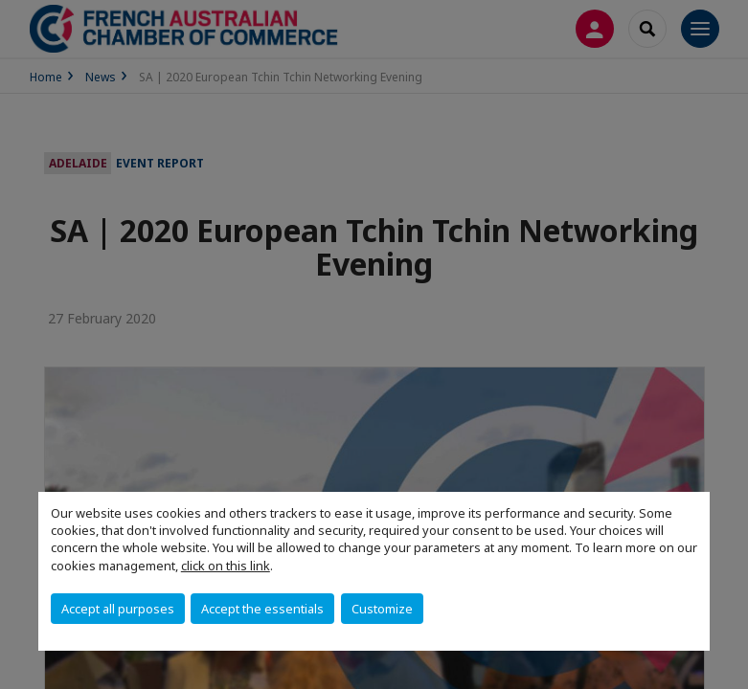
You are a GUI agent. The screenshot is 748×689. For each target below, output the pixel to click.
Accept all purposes (117, 608)
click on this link (225, 565)
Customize (382, 608)
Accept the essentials (262, 608)
